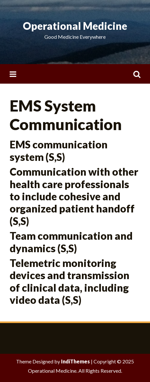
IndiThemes (75, 361)
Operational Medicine (75, 26)
